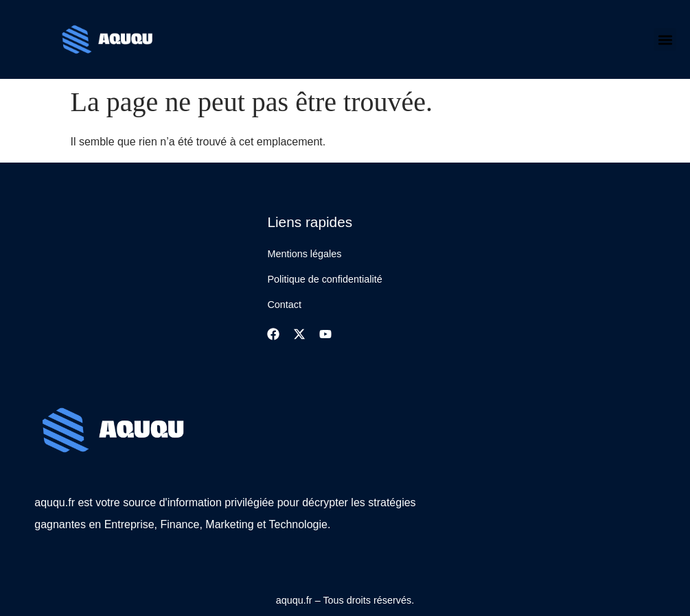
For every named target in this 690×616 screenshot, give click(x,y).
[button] (665, 39)
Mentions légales (304, 253)
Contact (284, 304)
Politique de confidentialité (324, 279)
